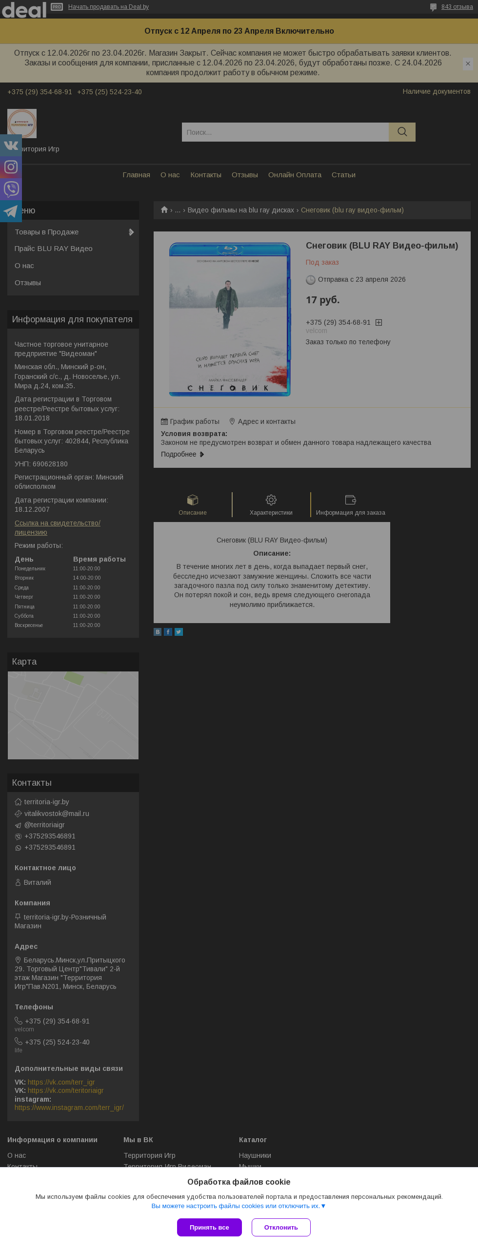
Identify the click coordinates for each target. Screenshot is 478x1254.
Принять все (209, 1227)
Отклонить (281, 1227)
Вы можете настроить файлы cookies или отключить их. (235, 1206)
